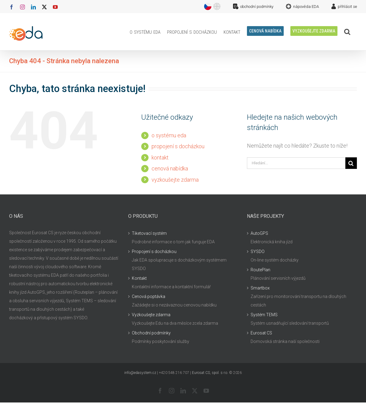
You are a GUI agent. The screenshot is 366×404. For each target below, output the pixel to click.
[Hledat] (351, 163)
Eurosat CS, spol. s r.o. (210, 373)
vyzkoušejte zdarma (175, 179)
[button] (347, 31)
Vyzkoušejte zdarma (151, 314)
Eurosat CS (261, 332)
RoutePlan (260, 269)
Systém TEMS (264, 314)
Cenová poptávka (148, 296)
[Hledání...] (296, 163)
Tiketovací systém (149, 233)
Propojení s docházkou (154, 251)
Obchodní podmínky (151, 332)
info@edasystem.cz (140, 373)
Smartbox (260, 288)
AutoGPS (259, 233)
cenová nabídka (170, 168)
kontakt (160, 157)
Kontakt (139, 278)
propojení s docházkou (178, 146)
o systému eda (169, 135)
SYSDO (258, 251)
